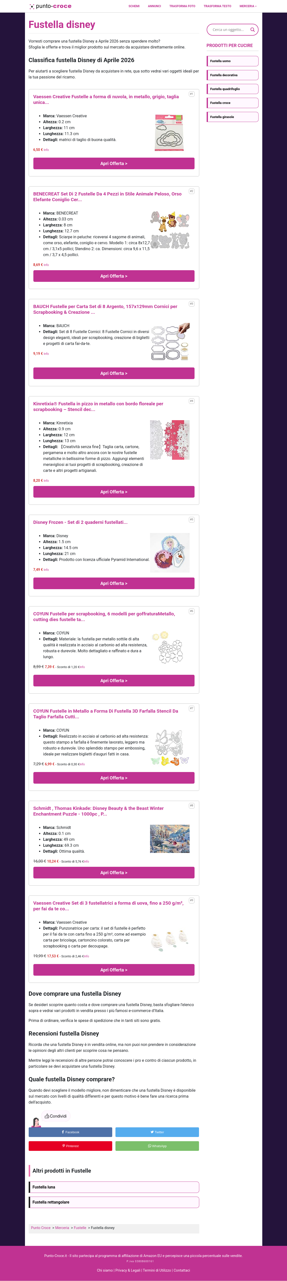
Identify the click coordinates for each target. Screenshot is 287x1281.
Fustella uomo (220, 61)
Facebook (70, 1132)
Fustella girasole (222, 117)
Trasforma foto (182, 6)
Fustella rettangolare (51, 1202)
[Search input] (230, 29)
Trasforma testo (217, 6)
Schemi (134, 6)
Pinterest (70, 1146)
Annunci (154, 6)
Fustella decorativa (224, 75)
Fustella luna (44, 1187)
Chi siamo (105, 1270)
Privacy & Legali (128, 1270)
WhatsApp (157, 1146)
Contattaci (182, 1270)
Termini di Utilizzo (157, 1270)
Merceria (247, 6)
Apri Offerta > (113, 163)
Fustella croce (220, 103)
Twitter (157, 1132)
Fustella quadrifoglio (225, 89)
